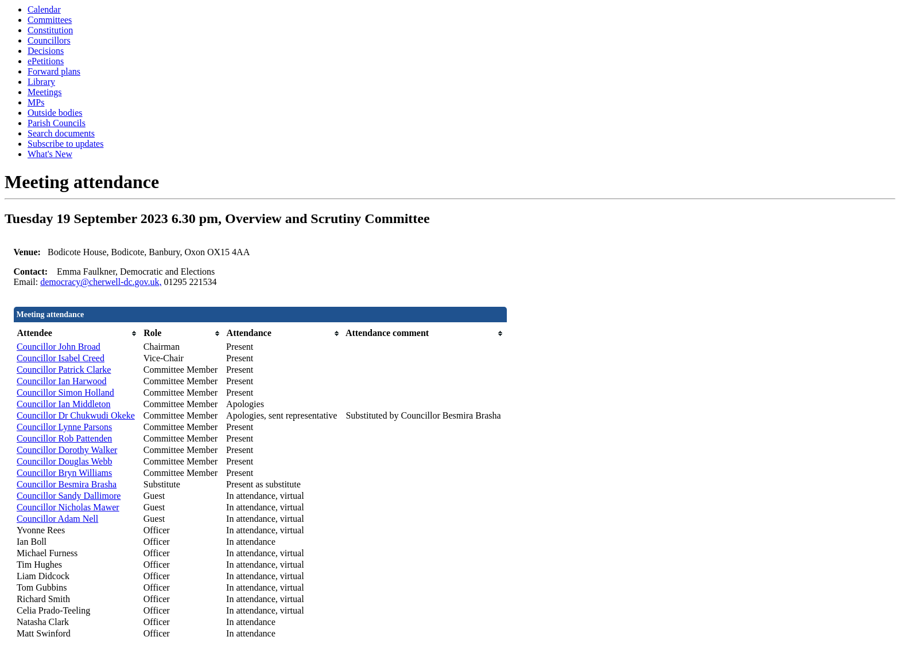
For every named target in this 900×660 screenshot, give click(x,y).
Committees (50, 20)
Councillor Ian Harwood (61, 381)
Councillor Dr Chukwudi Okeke (76, 415)
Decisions (46, 51)
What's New (50, 154)
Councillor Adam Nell (57, 519)
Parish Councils (57, 123)
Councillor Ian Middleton (64, 404)
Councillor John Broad (58, 347)
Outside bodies (55, 113)
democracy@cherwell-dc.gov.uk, (100, 282)
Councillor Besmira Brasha (67, 484)
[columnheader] (77, 333)
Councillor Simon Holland (65, 392)
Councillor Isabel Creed (60, 358)
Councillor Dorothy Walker (67, 450)
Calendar (44, 9)
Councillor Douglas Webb (64, 461)
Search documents (61, 133)
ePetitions (46, 61)
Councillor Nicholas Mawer (68, 507)
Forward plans (54, 71)
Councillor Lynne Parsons (64, 427)
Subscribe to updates (65, 144)
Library (41, 82)
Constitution (50, 30)
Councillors (49, 40)
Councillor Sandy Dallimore (69, 496)
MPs (36, 102)
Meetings (45, 92)
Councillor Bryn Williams (64, 473)
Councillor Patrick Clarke (64, 369)
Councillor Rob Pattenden (64, 438)
